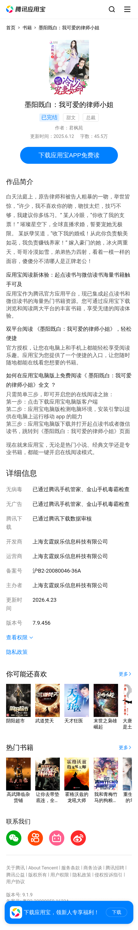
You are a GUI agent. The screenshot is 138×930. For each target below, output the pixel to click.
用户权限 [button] (59, 875)
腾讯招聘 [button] (114, 867)
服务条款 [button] (70, 867)
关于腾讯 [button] (15, 867)
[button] (25, 9)
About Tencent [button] (43, 867)
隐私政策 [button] (17, 652)
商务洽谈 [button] (92, 867)
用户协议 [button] (15, 881)
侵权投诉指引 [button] (109, 875)
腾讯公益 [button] (15, 875)
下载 (116, 912)
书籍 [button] (27, 27)
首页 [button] (10, 27)
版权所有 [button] (37, 875)
